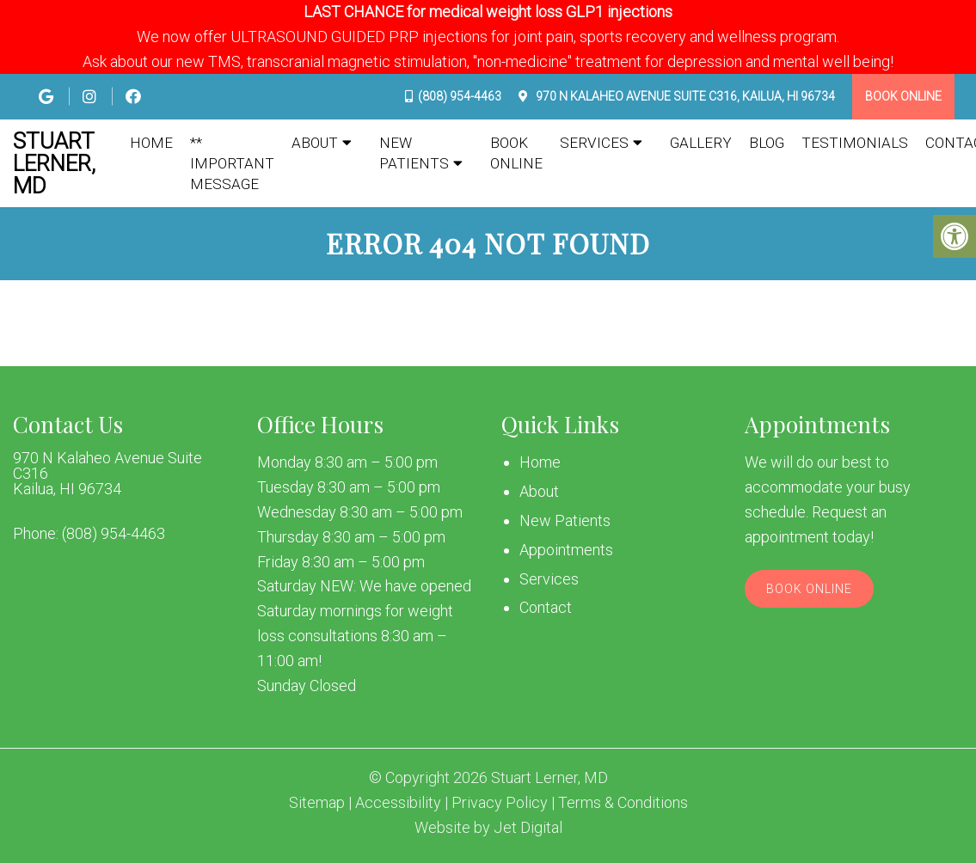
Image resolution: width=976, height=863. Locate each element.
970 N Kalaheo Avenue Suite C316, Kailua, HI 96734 (684, 96)
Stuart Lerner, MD (54, 163)
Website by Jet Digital (488, 827)
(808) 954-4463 (459, 96)
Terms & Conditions (623, 803)
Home (151, 142)
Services (594, 142)
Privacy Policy (499, 803)
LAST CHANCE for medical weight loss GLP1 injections (488, 12)
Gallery (701, 142)
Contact (545, 607)
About (315, 142)
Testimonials (854, 142)
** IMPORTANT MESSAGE (232, 163)
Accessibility (398, 803)
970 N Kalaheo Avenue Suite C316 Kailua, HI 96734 (107, 473)
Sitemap (317, 803)
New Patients (414, 153)
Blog (766, 142)
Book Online (903, 96)
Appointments (566, 550)
